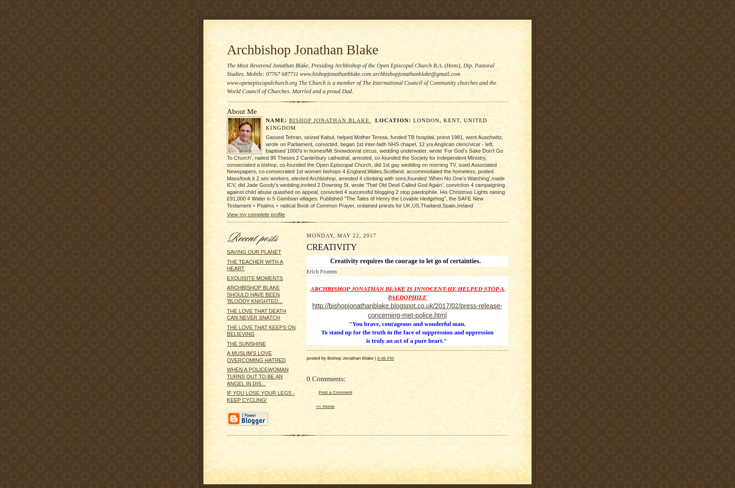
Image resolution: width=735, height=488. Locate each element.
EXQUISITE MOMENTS (255, 278)
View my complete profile (256, 214)
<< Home (325, 406)
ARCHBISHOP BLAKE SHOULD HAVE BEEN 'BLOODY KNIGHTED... (255, 294)
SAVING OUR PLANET (254, 252)
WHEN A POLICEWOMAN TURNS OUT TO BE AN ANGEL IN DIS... (258, 376)
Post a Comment (335, 392)
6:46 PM (385, 358)
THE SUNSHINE (246, 344)
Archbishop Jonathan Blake (302, 49)
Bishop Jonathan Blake (330, 121)
